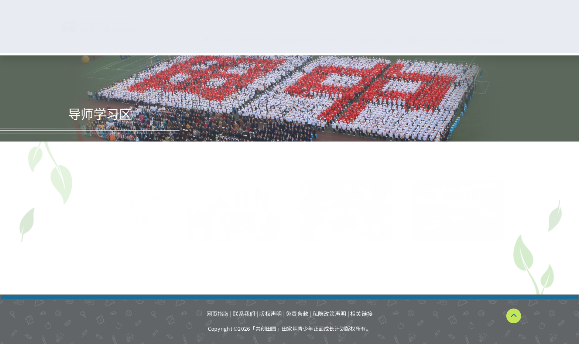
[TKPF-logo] (107, 23)
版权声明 (270, 313)
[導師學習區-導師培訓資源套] (458, 211)
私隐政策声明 (329, 313)
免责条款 (297, 313)
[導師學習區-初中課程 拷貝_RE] (121, 211)
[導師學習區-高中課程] (345, 211)
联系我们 (244, 313)
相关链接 (361, 313)
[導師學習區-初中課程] (233, 211)
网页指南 (217, 313)
